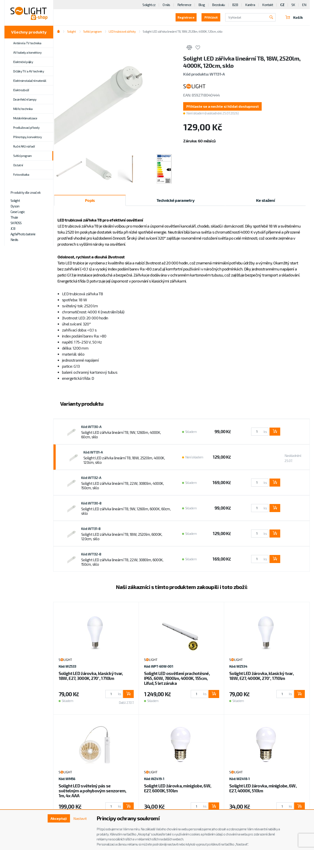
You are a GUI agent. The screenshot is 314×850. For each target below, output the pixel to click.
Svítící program (22, 156)
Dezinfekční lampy (24, 99)
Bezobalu (218, 5)
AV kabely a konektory (27, 52)
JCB (13, 228)
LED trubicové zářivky (122, 31)
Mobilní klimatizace (25, 118)
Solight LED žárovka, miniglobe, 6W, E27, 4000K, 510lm (263, 788)
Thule (14, 217)
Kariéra (250, 5)
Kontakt (267, 5)
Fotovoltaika (21, 174)
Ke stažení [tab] (265, 200)
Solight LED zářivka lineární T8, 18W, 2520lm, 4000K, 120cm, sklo (182, 31)
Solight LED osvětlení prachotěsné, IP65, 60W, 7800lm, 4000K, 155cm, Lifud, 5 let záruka (177, 678)
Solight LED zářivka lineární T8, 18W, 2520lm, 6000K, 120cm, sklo (121, 536)
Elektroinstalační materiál (29, 80)
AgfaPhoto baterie (23, 234)
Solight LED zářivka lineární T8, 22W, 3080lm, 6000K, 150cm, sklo (122, 561)
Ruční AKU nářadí (24, 146)
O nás (166, 5)
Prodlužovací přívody (26, 127)
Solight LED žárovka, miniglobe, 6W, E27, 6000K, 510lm (177, 788)
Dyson (15, 206)
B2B (235, 5)
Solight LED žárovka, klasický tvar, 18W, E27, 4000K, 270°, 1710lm (261, 676)
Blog (201, 5)
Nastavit (80, 818)
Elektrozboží (21, 90)
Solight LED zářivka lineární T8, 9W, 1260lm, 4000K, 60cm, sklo (121, 434)
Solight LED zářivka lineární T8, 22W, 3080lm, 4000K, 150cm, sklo (122, 485)
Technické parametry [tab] (175, 200)
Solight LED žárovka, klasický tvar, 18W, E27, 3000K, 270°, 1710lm (91, 676)
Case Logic (18, 212)
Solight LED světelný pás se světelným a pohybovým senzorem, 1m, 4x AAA (92, 790)
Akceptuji (59, 818)
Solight (15, 200)
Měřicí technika (23, 109)
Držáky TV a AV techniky (28, 71)
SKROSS (16, 223)
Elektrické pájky (23, 62)
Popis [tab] (90, 200)
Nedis (14, 240)
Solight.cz (148, 5)
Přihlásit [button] (211, 17)
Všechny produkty (29, 32)
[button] (222, 106)
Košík (294, 17)
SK (293, 5)
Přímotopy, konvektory (27, 137)
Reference (184, 5)
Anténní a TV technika (27, 43)
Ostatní (18, 165)
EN (304, 5)
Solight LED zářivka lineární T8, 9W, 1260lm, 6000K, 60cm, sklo (126, 510)
